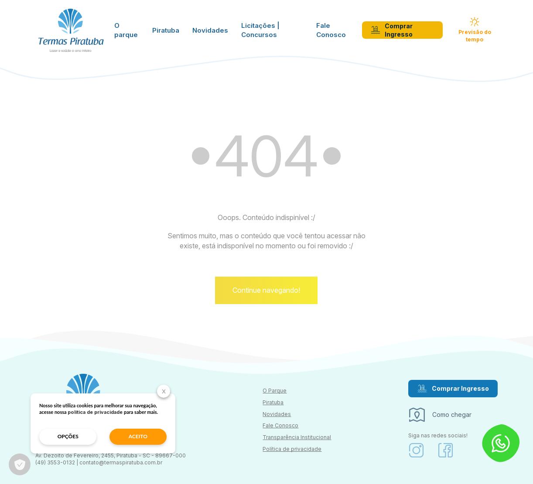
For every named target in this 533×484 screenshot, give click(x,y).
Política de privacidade (292, 449)
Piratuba (165, 30)
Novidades (210, 30)
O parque (126, 30)
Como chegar (440, 414)
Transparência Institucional (297, 437)
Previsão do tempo (474, 30)
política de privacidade (95, 412)
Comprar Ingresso (392, 30)
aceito (138, 436)
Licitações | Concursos (260, 30)
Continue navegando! (266, 290)
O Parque (275, 390)
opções (68, 436)
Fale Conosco (331, 30)
